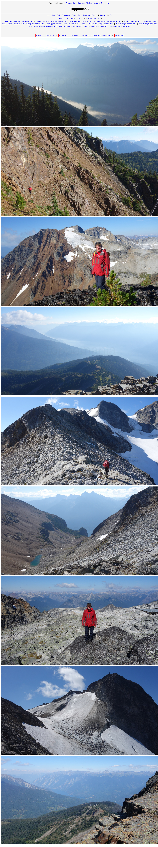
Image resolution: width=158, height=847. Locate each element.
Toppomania (70, 3)
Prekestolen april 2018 (12, 21)
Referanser (66, 15)
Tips (79, 15)
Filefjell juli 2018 (27, 21)
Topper (94, 15)
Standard (39, 35)
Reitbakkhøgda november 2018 (45, 26)
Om (53, 15)
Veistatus (96, 3)
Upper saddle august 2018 (78, 21)
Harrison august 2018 (59, 21)
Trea (102, 3)
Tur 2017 (79, 18)
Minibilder (85, 35)
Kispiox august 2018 (114, 21)
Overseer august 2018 (16, 24)
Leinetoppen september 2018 (56, 24)
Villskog (89, 3)
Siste (74, 15)
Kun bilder (74, 35)
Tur (111, 15)
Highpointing (80, 3)
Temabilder (119, 35)
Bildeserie (50, 35)
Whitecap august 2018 (132, 21)
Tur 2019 (97, 18)
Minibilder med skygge (102, 35)
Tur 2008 (61, 18)
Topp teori (86, 15)
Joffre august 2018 (42, 21)
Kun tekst (62, 35)
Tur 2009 (70, 18)
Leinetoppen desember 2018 (119, 26)
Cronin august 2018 (97, 21)
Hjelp (108, 3)
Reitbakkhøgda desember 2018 (70, 26)
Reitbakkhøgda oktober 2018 (79, 24)
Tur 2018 (88, 18)
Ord (58, 15)
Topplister (103, 15)
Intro (48, 15)
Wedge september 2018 (35, 24)
